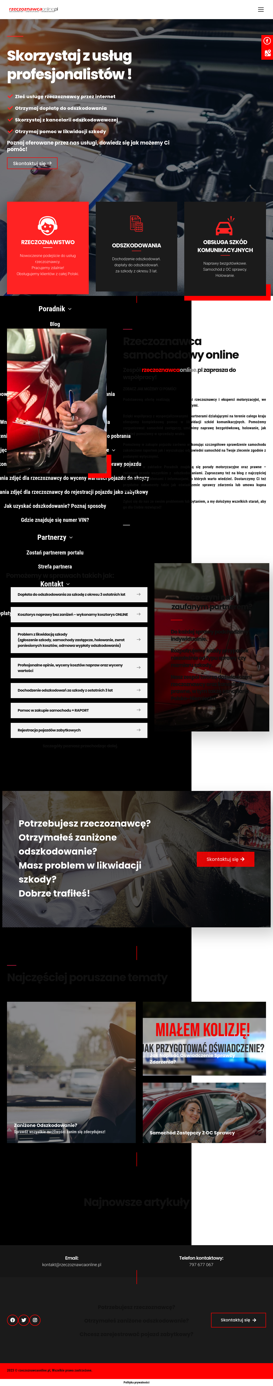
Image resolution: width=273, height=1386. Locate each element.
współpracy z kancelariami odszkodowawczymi (160, 405)
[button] (32, 163)
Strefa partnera (226, 1371)
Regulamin (255, 1371)
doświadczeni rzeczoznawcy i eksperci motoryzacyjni (215, 399)
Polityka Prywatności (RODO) (184, 1371)
